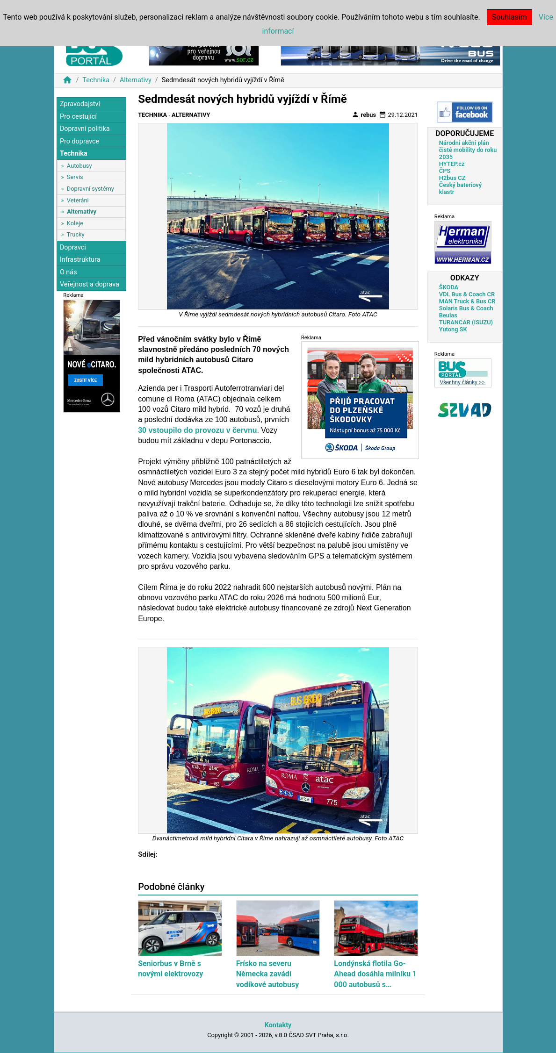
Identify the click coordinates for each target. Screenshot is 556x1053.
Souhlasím (509, 17)
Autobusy (79, 165)
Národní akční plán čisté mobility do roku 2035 (468, 149)
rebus (364, 114)
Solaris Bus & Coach (466, 308)
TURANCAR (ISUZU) (466, 322)
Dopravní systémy (90, 188)
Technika (95, 80)
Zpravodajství (80, 104)
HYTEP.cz (452, 163)
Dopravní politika (85, 129)
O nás (68, 272)
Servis (75, 176)
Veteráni (78, 200)
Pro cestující (78, 117)
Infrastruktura (80, 260)
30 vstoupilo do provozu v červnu (197, 430)
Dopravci (73, 247)
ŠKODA (448, 287)
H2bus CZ (452, 177)
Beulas (448, 315)
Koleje (75, 223)
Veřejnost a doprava (89, 284)
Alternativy (136, 80)
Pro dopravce (79, 141)
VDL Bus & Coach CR (467, 294)
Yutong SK (453, 329)
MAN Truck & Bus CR (467, 301)
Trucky (76, 234)
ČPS (444, 170)
